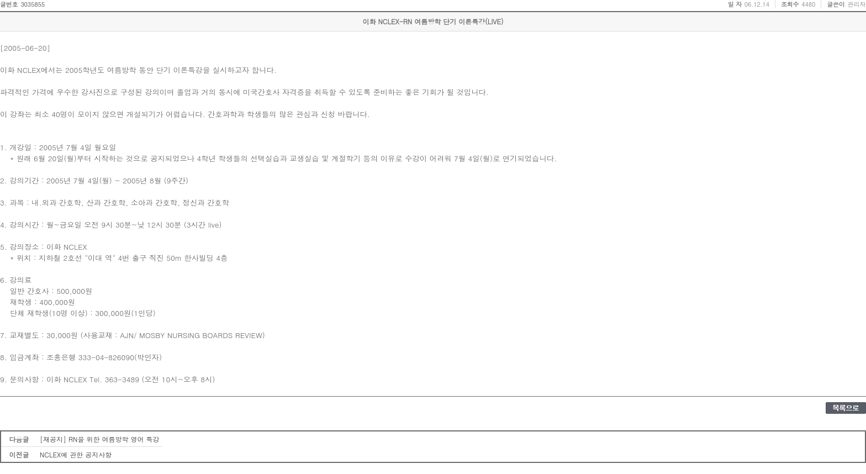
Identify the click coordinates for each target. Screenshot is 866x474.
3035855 (32, 4)
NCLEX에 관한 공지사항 (76, 454)
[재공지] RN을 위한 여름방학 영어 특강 (99, 439)
